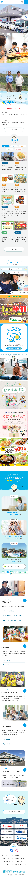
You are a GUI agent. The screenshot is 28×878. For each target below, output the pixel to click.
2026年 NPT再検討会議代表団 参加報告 (7, 168)
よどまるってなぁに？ (14, 812)
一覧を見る (14, 130)
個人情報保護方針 (19, 858)
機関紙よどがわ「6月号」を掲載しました (20, 190)
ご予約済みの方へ (6, 861)
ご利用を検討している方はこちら (15, 566)
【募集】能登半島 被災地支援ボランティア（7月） (7, 239)
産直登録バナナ (7, 660)
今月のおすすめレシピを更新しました (20, 168)
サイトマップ (5, 864)
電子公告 (4, 855)
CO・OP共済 (6, 739)
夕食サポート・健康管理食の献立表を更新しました (20, 213)
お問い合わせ (18, 864)
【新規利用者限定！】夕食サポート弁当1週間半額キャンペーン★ (20, 239)
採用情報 (17, 855)
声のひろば (6, 665)
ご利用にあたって (6, 858)
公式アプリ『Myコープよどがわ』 (12, 620)
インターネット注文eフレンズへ (11, 611)
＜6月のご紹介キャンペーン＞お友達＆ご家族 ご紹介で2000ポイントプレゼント (7, 214)
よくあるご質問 (19, 861)
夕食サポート (6, 744)
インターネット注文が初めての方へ (12, 615)
